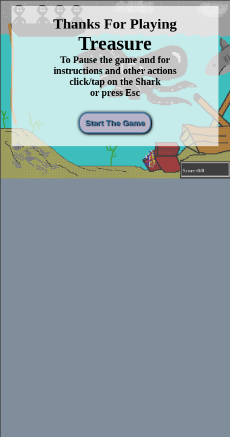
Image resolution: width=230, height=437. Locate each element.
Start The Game (117, 123)
